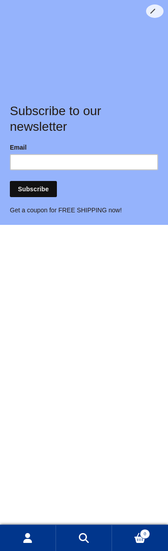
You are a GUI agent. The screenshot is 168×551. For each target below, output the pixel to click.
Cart (131, 533)
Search (84, 538)
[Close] (155, 11)
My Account (28, 538)
